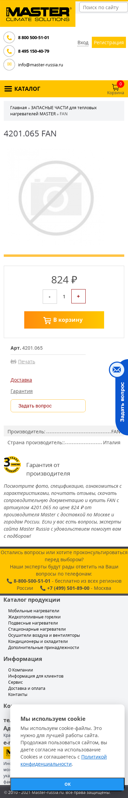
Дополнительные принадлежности (43, 647)
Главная (18, 108)
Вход (82, 42)
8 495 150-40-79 (33, 51)
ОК (68, 784)
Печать (26, 361)
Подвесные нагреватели (33, 623)
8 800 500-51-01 (33, 37)
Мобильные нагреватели (33, 611)
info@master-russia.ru (40, 65)
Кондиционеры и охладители (38, 641)
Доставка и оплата (26, 688)
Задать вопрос (35, 406)
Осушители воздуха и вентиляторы (44, 635)
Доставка (21, 380)
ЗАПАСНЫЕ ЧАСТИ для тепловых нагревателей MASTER (53, 111)
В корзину (68, 319)
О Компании (20, 670)
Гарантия (22, 391)
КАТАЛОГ (27, 89)
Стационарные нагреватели (37, 629)
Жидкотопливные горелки (34, 617)
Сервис (15, 682)
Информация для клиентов (35, 676)
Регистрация (109, 42)
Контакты (17, 694)
